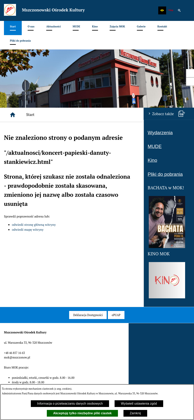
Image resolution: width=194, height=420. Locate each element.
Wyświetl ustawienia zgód (139, 403)
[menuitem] (13, 28)
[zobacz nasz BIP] (171, 10)
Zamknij (135, 413)
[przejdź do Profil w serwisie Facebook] (190, 73)
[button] (162, 10)
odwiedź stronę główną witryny (34, 224)
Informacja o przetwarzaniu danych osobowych (70, 403)
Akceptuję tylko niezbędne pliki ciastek (82, 413)
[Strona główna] (12, 115)
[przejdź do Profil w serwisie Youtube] (190, 82)
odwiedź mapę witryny (27, 229)
